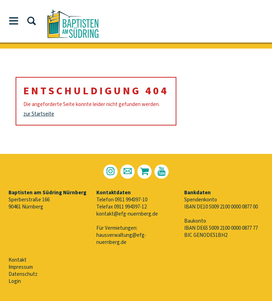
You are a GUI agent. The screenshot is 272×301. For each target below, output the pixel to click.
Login (14, 281)
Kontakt (17, 260)
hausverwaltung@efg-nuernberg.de (121, 239)
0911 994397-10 (131, 200)
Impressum (20, 267)
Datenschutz (23, 274)
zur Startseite (38, 114)
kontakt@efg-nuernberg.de (127, 214)
